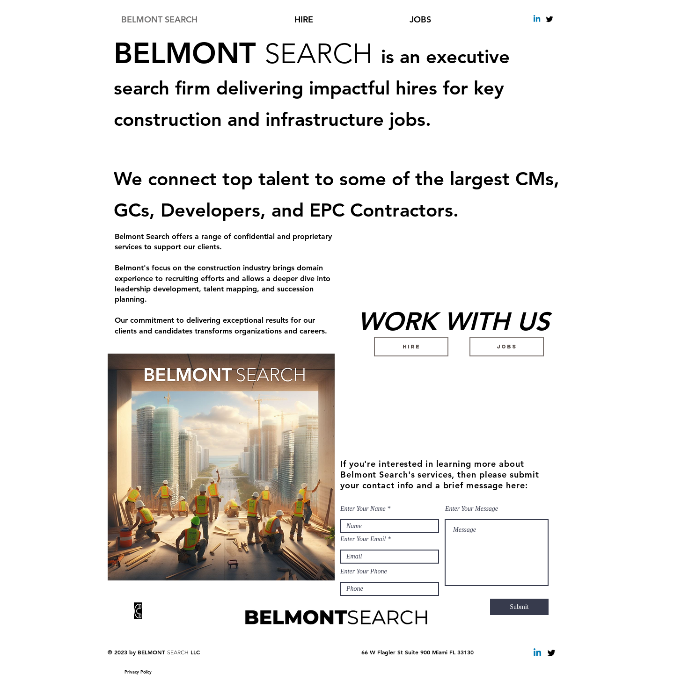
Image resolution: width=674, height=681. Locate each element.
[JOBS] (506, 346)
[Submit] (519, 607)
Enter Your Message (471, 509)
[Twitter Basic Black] (549, 19)
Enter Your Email (363, 539)
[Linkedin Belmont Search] (537, 653)
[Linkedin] (537, 19)
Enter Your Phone (363, 571)
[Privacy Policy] (138, 671)
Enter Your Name (363, 509)
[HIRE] (411, 346)
